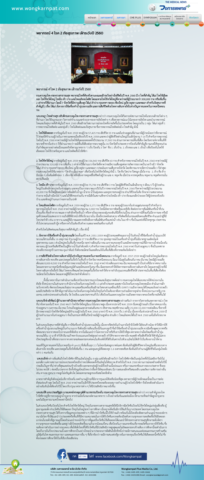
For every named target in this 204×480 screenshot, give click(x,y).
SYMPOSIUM (150, 17)
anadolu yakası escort (47, 157)
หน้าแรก (92, 17)
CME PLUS (135, 17)
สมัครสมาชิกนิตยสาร (179, 17)
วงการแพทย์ (106, 17)
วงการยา (121, 17)
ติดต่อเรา (194, 17)
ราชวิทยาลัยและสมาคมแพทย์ (164, 17)
